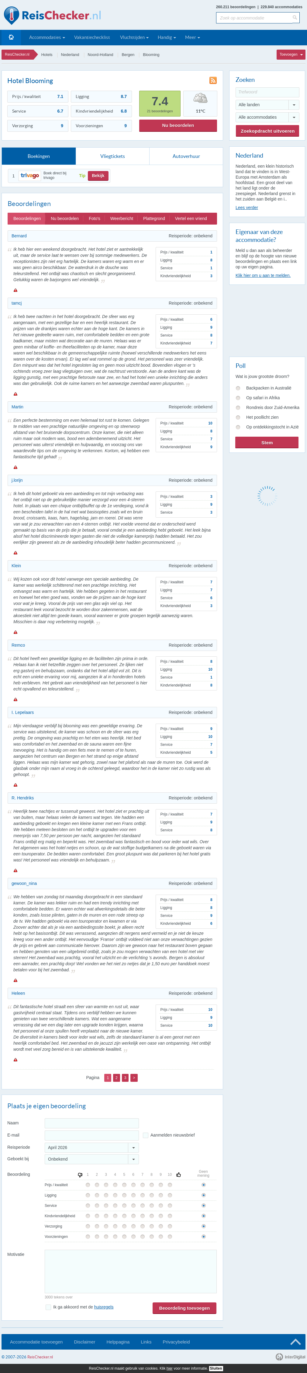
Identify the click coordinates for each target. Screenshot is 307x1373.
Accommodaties (45, 37)
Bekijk (98, 175)
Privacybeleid (176, 1341)
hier (170, 1368)
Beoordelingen (27, 218)
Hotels (47, 54)
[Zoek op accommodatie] (254, 17)
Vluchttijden (132, 37)
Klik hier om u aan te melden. (263, 275)
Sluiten (216, 1368)
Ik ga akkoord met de (83, 1307)
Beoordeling (18, 1174)
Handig (165, 37)
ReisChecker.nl (17, 54)
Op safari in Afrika (263, 397)
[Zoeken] (296, 17)
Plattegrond (154, 218)
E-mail (13, 1135)
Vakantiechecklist (92, 37)
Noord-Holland (100, 54)
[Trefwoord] (267, 92)
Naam (13, 1122)
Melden (15, 290)
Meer (190, 37)
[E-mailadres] (92, 1135)
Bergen (128, 54)
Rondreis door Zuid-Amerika (272, 407)
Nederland (70, 54)
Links (146, 1341)
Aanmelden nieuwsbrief (172, 1135)
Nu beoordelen (178, 125)
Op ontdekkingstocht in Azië (272, 426)
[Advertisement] (267, 319)
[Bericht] (131, 1271)
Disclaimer (84, 1341)
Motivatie (15, 1254)
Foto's (94, 218)
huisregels (104, 1307)
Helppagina (117, 1341)
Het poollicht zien (262, 417)
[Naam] (92, 1123)
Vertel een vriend (191, 218)
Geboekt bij (18, 1158)
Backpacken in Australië (268, 388)
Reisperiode (18, 1147)
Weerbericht (121, 218)
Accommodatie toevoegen (36, 1341)
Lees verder (247, 207)
